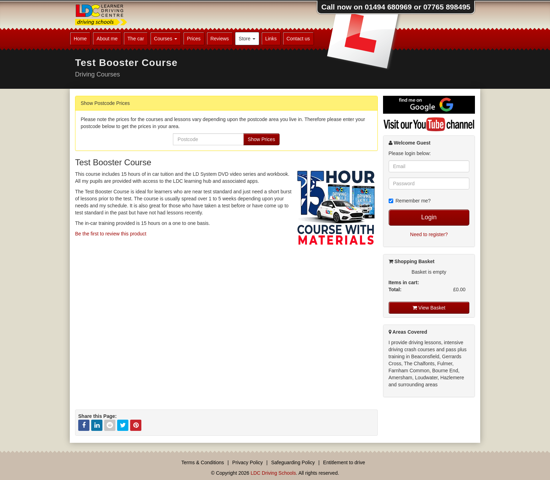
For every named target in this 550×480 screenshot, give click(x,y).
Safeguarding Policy (293, 462)
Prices (194, 38)
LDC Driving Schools (273, 473)
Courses (165, 38)
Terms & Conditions (202, 462)
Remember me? (410, 201)
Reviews (219, 38)
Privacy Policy (247, 462)
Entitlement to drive (344, 462)
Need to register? (429, 234)
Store (247, 38)
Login (429, 217)
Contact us (298, 38)
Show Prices (261, 139)
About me (107, 38)
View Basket (428, 308)
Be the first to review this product (110, 233)
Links (271, 38)
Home (80, 38)
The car (135, 38)
